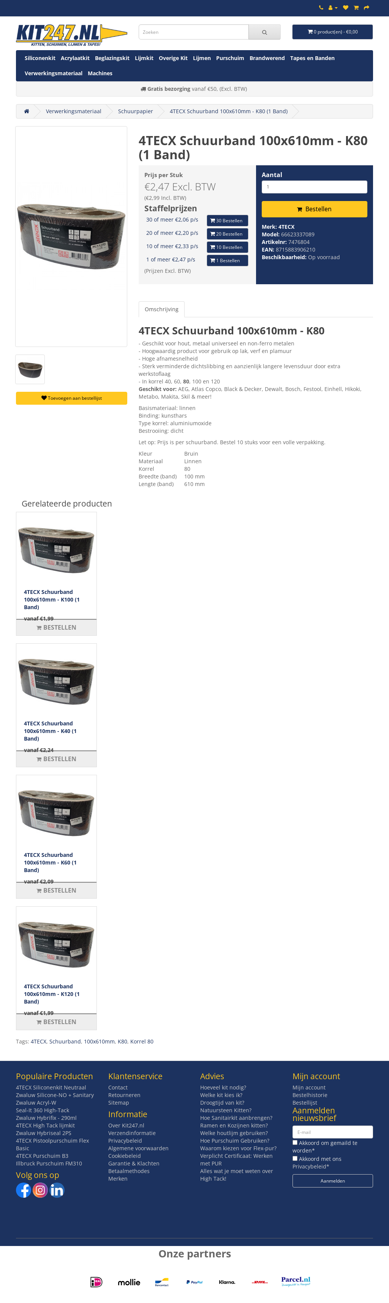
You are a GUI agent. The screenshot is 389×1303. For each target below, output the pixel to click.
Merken (118, 1178)
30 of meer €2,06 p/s (172, 219)
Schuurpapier (135, 111)
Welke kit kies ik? (221, 1095)
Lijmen (202, 58)
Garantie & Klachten (134, 1163)
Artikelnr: (275, 241)
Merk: (270, 226)
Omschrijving (162, 309)
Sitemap (118, 1102)
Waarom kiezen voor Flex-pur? (238, 1148)
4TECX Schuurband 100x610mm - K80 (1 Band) (229, 111)
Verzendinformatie (132, 1133)
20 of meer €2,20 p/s (172, 232)
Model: (271, 234)
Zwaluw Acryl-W (36, 1102)
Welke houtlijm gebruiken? (234, 1133)
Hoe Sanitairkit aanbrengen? (236, 1117)
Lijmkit (144, 58)
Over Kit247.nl (126, 1125)
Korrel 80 (141, 1041)
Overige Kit (173, 58)
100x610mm (99, 1041)
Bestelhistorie (310, 1095)
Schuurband (65, 1041)
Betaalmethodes (129, 1171)
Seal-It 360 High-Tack (42, 1110)
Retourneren (124, 1095)
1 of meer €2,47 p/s (170, 259)
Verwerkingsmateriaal (53, 73)
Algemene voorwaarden (138, 1148)
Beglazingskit (112, 58)
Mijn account (309, 1087)
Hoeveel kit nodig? (223, 1087)
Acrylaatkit (75, 58)
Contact (118, 1087)
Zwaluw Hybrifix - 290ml (46, 1117)
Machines (100, 73)
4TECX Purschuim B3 (42, 1155)
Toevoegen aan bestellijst (71, 398)
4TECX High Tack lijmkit (45, 1125)
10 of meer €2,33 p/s (172, 246)
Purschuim (230, 58)
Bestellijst (305, 1102)
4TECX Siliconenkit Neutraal (51, 1087)
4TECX (286, 226)
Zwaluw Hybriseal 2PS (43, 1133)
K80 (122, 1041)
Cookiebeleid (124, 1155)
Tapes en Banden (312, 58)
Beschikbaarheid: (285, 257)
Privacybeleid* (311, 1166)
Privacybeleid (125, 1140)
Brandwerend (267, 58)
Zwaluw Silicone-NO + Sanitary (55, 1095)
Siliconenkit (40, 58)
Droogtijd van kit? (222, 1102)
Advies (212, 1076)
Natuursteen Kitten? (225, 1110)
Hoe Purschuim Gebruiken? (234, 1140)
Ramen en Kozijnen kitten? (234, 1125)
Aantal (272, 175)
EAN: (269, 249)
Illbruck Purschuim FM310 (49, 1163)
